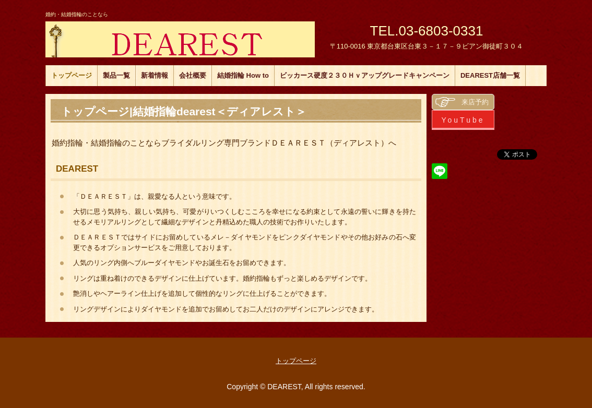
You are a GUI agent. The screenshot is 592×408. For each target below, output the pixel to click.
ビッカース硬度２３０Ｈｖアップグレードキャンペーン (364, 75)
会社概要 (192, 75)
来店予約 (475, 102)
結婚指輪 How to (243, 75)
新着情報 (154, 75)
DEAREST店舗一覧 (490, 75)
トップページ (71, 75)
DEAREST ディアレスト (180, 39)
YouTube (462, 120)
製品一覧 (116, 75)
